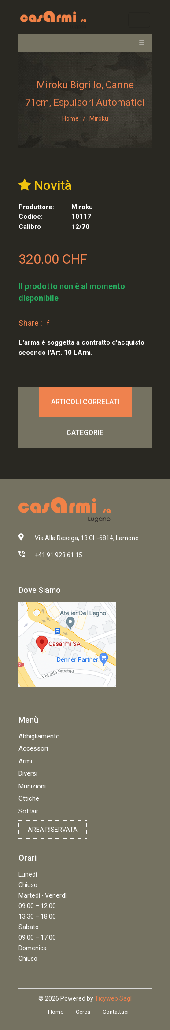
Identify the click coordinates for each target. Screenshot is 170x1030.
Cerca (83, 1012)
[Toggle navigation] (139, 20)
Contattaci (116, 1012)
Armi (25, 761)
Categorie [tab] (85, 432)
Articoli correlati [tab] (85, 402)
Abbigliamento (39, 736)
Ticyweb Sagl (113, 998)
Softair (28, 811)
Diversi (27, 773)
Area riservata (53, 829)
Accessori (33, 748)
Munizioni (32, 786)
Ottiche (28, 798)
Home (70, 118)
